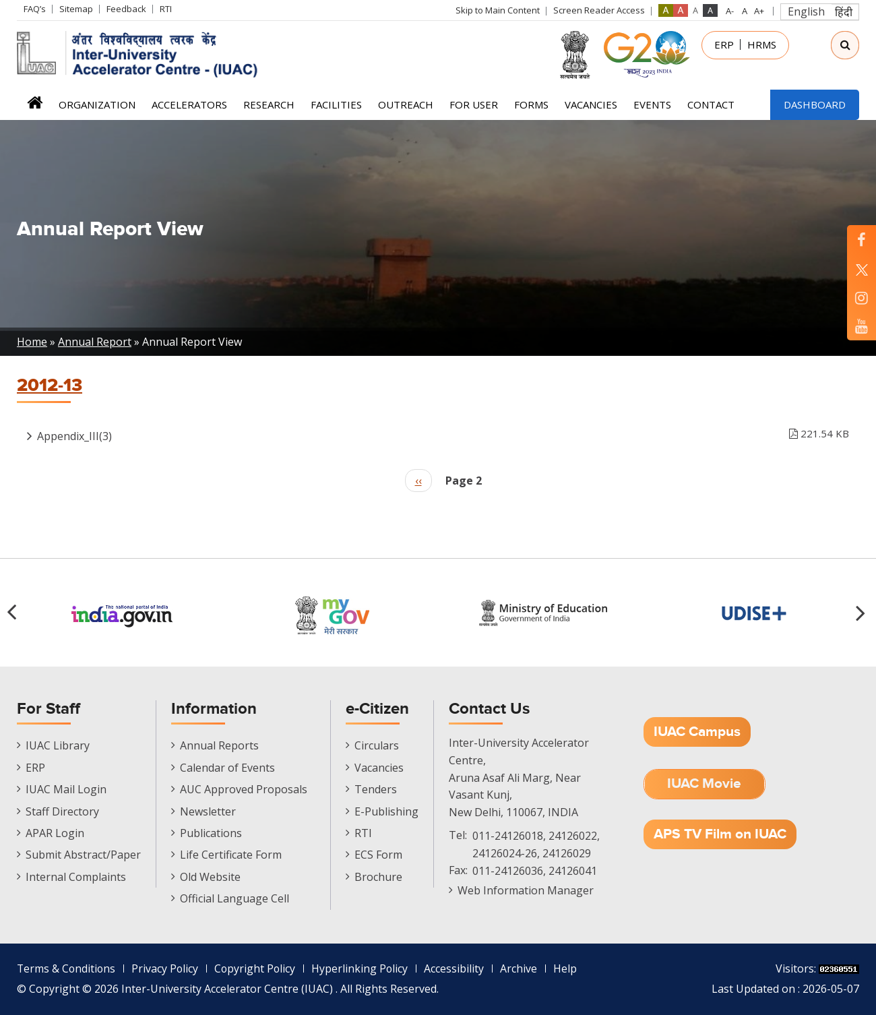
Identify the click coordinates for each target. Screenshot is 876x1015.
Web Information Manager (526, 890)
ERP (724, 44)
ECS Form (378, 854)
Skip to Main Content (498, 10)
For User (473, 104)
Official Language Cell (234, 898)
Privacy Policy (167, 968)
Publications (211, 833)
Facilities (336, 104)
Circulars (376, 745)
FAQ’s (35, 9)
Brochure (378, 876)
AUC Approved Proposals (243, 789)
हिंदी (843, 12)
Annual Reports (219, 745)
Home (34, 106)
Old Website (210, 876)
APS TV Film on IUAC (720, 834)
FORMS (531, 104)
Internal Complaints (76, 876)
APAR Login (55, 833)
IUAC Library (58, 745)
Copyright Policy (258, 968)
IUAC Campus (697, 731)
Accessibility (459, 968)
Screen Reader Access (599, 10)
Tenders (375, 789)
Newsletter (208, 811)
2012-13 (49, 385)
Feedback (126, 9)
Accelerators (189, 104)
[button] (862, 612)
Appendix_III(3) (443, 433)
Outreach (405, 104)
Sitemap (76, 9)
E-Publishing (386, 811)
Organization (97, 104)
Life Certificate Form (231, 854)
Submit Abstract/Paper (83, 854)
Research (268, 104)
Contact (710, 104)
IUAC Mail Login (66, 789)
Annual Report (94, 341)
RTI (166, 9)
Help (570, 968)
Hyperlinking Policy (363, 968)
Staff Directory (62, 811)
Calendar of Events (227, 767)
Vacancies (591, 104)
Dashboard (815, 104)
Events (652, 104)
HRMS (761, 44)
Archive (523, 968)
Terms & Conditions (67, 968)
